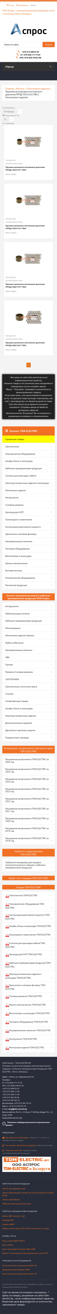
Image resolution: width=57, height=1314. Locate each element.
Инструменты (12, 497)
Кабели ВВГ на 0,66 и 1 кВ (13, 1216)
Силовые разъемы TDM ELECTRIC (23, 997)
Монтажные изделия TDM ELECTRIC (24, 1048)
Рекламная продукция (16, 585)
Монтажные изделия (38, 88)
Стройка (9, 693)
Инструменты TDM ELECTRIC (21, 1039)
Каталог (20, 88)
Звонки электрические (16, 563)
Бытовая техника (13, 570)
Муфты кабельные (14, 642)
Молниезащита (12, 628)
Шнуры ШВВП (8, 1224)
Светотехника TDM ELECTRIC (21, 896)
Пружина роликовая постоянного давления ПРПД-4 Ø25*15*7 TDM (25, 285)
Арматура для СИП (14, 512)
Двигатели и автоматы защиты (20, 730)
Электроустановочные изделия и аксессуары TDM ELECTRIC (23, 975)
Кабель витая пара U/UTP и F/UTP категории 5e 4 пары (25, 1228)
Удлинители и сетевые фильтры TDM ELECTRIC (25, 987)
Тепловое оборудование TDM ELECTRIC (26, 1022)
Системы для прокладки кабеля (20, 475)
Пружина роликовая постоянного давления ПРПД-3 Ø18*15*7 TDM (25, 227)
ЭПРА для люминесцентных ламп (16, 1203)
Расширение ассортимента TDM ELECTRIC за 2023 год (27, 790)
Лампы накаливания (11, 1199)
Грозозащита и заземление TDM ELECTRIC (28, 935)
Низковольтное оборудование (20, 453)
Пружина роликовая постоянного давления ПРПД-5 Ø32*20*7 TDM (25, 344)
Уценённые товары (14, 439)
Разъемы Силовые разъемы (19, 671)
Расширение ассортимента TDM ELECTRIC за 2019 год (27, 829)
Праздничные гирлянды (17, 737)
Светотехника (12, 446)
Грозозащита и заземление (18, 519)
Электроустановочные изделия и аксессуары (27, 482)
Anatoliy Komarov (20, 1287)
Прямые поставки (27, 1145)
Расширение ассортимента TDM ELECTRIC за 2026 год (27, 760)
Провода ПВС (8, 1220)
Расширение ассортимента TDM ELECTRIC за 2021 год (27, 810)
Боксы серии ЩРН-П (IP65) (13, 1240)
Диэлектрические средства (18, 722)
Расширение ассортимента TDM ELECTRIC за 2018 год (27, 839)
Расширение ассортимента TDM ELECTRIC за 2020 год (27, 819)
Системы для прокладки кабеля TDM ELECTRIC (25, 945)
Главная (9, 88)
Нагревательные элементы (18, 541)
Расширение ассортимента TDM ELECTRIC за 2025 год (27, 770)
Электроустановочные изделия (20, 715)
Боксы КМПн (7, 1245)
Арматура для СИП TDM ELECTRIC (23, 955)
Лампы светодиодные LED (13, 1188)
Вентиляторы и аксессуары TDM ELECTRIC (27, 1014)
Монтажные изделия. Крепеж (19, 635)
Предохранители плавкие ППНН (16, 1269)
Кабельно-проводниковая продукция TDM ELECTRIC (27, 964)
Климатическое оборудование (20, 577)
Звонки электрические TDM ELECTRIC (25, 1005)
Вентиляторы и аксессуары (18, 555)
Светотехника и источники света (21, 686)
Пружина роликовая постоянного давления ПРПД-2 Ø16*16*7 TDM (25, 168)
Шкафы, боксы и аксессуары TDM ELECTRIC (28, 926)
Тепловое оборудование (17, 548)
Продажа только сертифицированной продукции (19, 1151)
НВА (7, 657)
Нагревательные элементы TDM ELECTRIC (28, 1031)
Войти (33, 5)
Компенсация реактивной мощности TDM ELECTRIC (27, 916)
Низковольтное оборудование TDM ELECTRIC (24, 905)
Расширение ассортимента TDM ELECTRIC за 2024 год (27, 780)
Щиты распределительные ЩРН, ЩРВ (18, 1249)
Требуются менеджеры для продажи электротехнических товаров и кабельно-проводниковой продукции (25, 865)
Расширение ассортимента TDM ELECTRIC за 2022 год (27, 800)
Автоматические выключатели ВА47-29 (19, 1265)
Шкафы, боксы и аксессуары (19, 460)
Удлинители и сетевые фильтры (20, 533)
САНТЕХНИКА (12, 679)
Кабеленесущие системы (17, 613)
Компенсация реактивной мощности (23, 526)
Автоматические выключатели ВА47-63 (19, 1273)
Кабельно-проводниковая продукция (23, 468)
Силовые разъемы (14, 504)
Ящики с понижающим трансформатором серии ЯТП (25, 1253)
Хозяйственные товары (16, 701)
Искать (48, 44)
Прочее (9, 664)
